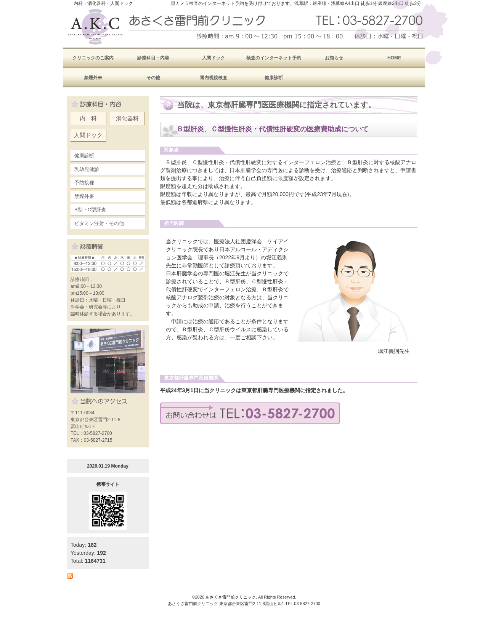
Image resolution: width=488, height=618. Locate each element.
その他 (153, 77)
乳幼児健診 (86, 169)
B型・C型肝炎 (90, 209)
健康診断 (274, 77)
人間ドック (213, 58)
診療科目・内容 (153, 58)
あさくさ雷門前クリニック (230, 597)
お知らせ (334, 58)
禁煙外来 (93, 77)
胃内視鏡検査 (213, 77)
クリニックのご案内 (93, 58)
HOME (394, 58)
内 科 (88, 118)
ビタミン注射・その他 (99, 223)
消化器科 (127, 118)
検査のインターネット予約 (273, 58)
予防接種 (84, 182)
